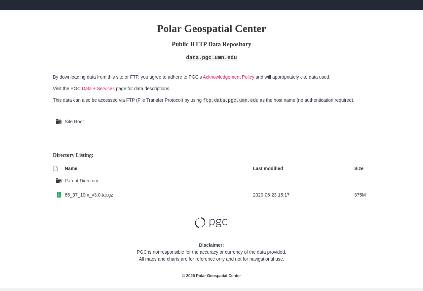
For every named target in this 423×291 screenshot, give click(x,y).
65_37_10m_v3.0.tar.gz (89, 195)
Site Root (74, 121)
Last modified (268, 168)
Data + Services (98, 88)
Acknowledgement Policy (228, 77)
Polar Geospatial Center (218, 275)
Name (71, 168)
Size (359, 168)
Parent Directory (81, 180)
